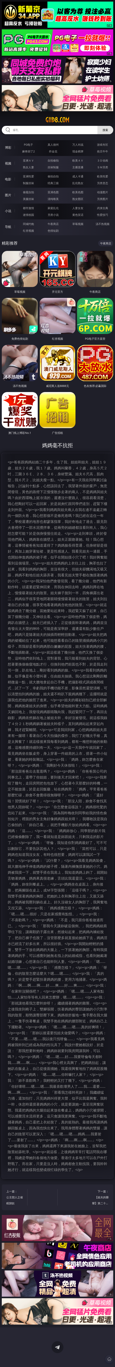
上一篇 (15, 1197)
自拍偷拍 (53, 160)
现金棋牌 (77, 151)
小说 (8, 211)
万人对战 (77, 144)
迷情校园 (28, 215)
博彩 (8, 147)
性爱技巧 (102, 215)
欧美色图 (77, 192)
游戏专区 (102, 144)
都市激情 (28, 208)
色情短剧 (53, 230)
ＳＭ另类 (102, 167)
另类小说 (53, 215)
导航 (8, 227)
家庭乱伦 (53, 208)
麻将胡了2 (28, 151)
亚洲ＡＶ (28, 160)
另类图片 (102, 199)
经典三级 (53, 183)
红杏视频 (28, 230)
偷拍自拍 (53, 176)
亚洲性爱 (28, 176)
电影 (8, 179)
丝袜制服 (53, 167)
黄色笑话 (77, 215)
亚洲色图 (53, 192)
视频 (8, 163)
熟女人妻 (28, 167)
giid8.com (57, 120)
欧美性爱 (102, 176)
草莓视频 (77, 224)
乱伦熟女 (77, 183)
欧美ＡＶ (77, 160)
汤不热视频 (102, 224)
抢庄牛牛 (102, 151)
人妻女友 (77, 208)
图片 (8, 195)
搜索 (105, 130)
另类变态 (102, 183)
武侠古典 (102, 208)
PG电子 (28, 144)
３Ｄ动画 (102, 160)
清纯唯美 (53, 199)
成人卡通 (77, 176)
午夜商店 (53, 224)
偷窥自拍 (28, 192)
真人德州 (53, 144)
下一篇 (99, 1197)
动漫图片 (102, 192)
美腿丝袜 (28, 199)
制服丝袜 (28, 183)
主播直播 (77, 167)
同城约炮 (28, 224)
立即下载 (85, 1358)
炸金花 (53, 151)
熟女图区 (77, 199)
